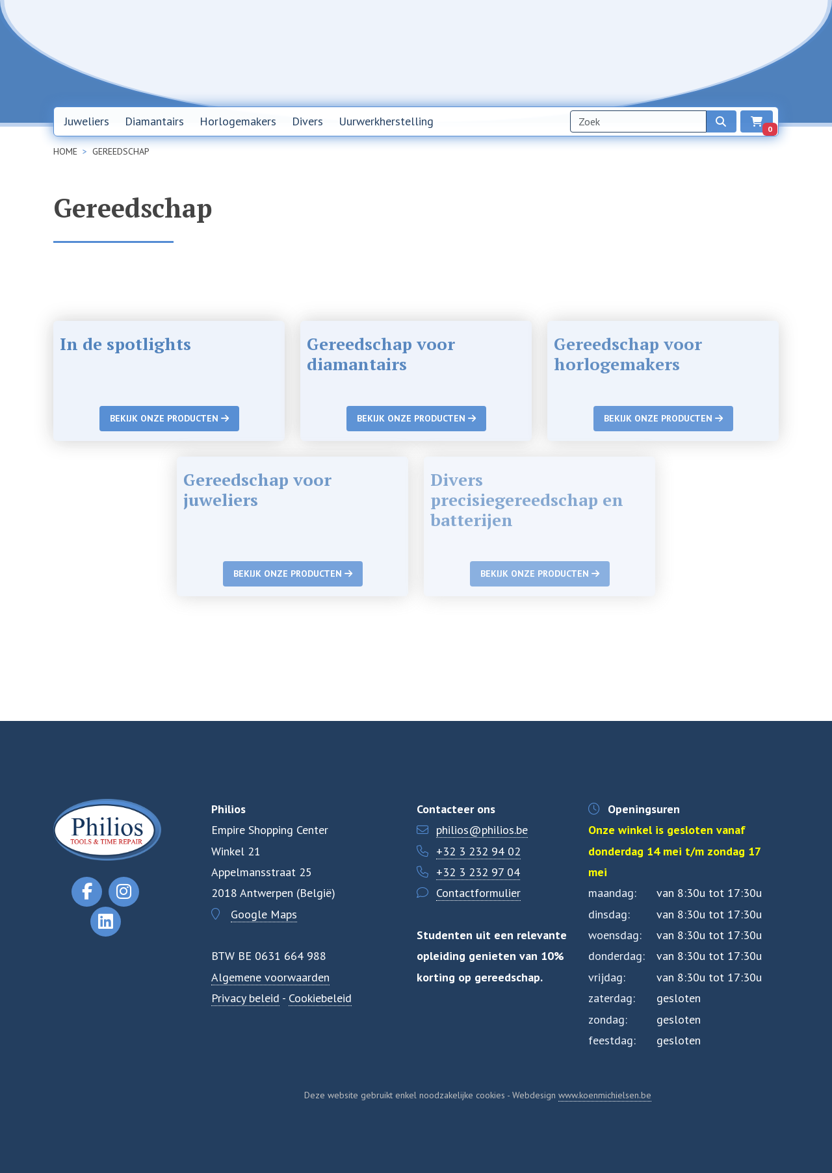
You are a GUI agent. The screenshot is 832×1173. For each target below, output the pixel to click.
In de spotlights (125, 344)
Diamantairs (154, 121)
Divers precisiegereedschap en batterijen (526, 499)
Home (496, 52)
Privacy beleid (245, 997)
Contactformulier (478, 892)
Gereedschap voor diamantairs (381, 354)
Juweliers (86, 121)
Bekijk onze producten (169, 418)
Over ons (620, 52)
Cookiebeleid (320, 997)
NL (720, 53)
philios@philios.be (482, 829)
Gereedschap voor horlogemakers (628, 354)
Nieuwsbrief (555, 52)
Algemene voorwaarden (270, 977)
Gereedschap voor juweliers (257, 489)
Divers (307, 121)
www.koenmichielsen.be (604, 1095)
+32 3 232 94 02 (478, 851)
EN (754, 53)
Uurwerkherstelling (386, 121)
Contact (676, 52)
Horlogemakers (238, 121)
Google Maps (264, 914)
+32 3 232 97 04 (478, 871)
